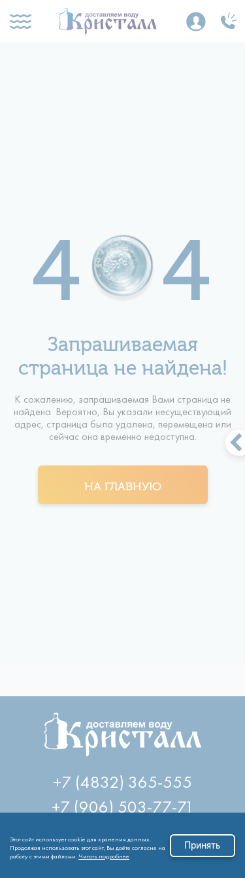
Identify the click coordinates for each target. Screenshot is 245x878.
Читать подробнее (103, 854)
